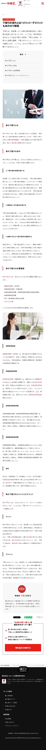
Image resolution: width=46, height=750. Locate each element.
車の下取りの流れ (11, 65)
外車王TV (8, 709)
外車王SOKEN (10, 706)
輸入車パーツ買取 (11, 702)
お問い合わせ (9, 722)
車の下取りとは (10, 60)
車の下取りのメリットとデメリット (17, 75)
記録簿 (11, 219)
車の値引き (33, 537)
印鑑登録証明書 (8, 379)
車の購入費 (15, 143)
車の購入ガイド (10, 699)
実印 (5, 298)
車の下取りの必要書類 (12, 70)
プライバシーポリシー (12, 726)
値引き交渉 (15, 540)
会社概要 (8, 719)
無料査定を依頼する (23, 647)
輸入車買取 (9, 695)
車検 (38, 216)
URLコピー (40, 617)
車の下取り (6, 133)
